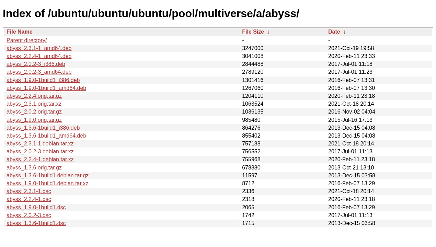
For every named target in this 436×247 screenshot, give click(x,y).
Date (334, 32)
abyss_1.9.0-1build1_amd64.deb (46, 88)
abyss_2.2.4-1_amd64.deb (39, 56)
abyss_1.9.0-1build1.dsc (36, 207)
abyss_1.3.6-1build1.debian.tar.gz (48, 175)
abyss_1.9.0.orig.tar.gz (34, 120)
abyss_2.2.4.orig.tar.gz (34, 96)
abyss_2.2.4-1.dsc (29, 199)
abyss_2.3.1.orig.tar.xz (34, 104)
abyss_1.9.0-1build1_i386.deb (43, 80)
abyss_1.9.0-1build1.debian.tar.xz (47, 183)
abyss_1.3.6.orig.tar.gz (34, 167)
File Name (20, 32)
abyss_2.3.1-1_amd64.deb (39, 48)
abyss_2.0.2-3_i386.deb (36, 64)
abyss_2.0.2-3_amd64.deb (39, 72)
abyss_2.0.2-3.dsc (29, 215)
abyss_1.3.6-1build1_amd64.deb (46, 136)
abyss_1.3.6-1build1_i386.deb (43, 128)
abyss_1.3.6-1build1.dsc (36, 223)
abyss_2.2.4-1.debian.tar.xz (40, 159)
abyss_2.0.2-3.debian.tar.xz (40, 151)
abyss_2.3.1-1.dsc (29, 191)
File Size (253, 32)
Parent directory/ (27, 40)
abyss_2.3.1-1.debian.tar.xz (40, 143)
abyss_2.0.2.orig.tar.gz (34, 112)
